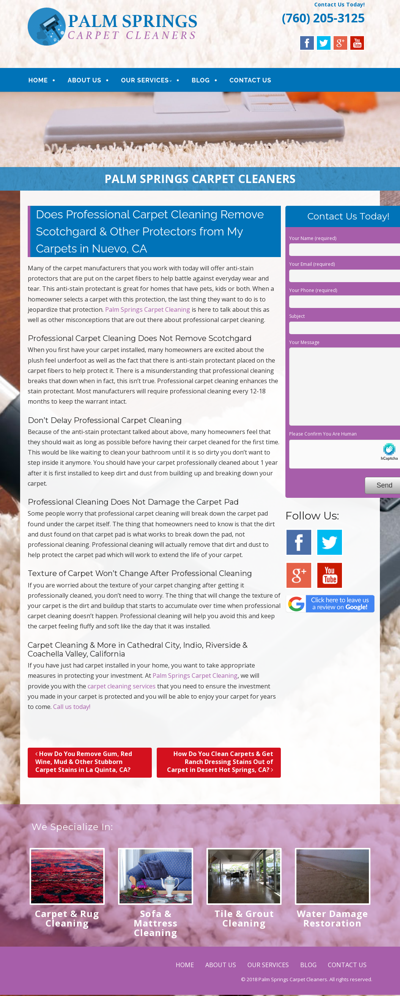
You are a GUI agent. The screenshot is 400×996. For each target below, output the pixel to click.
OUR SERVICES (145, 80)
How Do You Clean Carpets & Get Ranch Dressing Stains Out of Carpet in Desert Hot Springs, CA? (220, 762)
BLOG (200, 80)
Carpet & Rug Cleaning (67, 918)
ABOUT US (84, 80)
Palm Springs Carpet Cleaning (147, 309)
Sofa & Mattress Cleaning (156, 923)
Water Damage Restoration (332, 918)
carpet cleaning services (122, 686)
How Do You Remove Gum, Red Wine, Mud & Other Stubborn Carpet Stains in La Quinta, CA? (83, 762)
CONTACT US (250, 80)
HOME (38, 80)
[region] (200, 141)
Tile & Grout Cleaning (244, 918)
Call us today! (71, 706)
